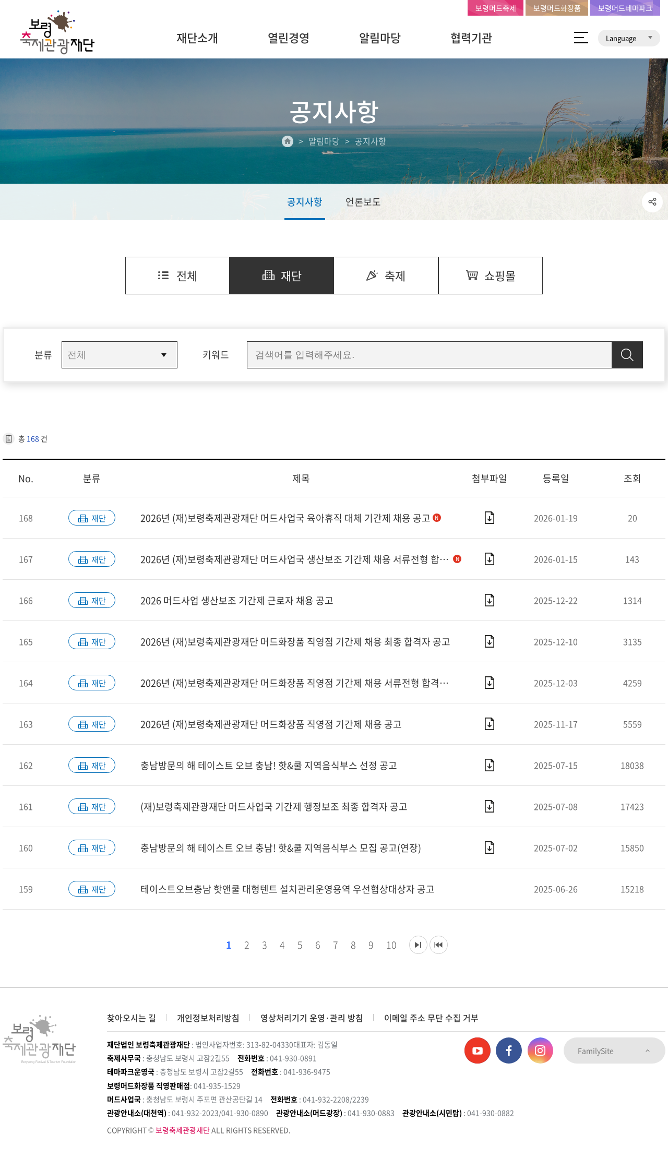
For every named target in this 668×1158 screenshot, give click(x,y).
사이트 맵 (581, 37)
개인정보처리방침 (208, 1017)
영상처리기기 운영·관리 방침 (311, 1017)
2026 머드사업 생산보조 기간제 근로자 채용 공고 (236, 600)
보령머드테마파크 (625, 8)
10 (389, 945)
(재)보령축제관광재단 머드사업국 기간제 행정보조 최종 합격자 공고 (274, 807)
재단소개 (197, 37)
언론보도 (363, 202)
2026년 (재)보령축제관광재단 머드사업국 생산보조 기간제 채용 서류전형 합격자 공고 (300, 559)
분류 (43, 355)
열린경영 (288, 37)
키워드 (215, 355)
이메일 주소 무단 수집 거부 (431, 1017)
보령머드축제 (495, 8)
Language (629, 38)
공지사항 (305, 202)
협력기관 (471, 37)
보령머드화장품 (557, 8)
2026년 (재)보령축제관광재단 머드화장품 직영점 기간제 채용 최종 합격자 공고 (295, 642)
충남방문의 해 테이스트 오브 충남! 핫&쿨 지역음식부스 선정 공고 (268, 765)
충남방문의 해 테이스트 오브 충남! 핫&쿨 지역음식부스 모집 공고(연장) (280, 848)
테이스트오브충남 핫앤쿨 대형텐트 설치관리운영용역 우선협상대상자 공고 (287, 889)
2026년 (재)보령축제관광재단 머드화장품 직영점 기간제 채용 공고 (271, 724)
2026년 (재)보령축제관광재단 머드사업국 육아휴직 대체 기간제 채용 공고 (290, 518)
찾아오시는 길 (131, 1017)
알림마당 (380, 37)
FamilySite (614, 1050)
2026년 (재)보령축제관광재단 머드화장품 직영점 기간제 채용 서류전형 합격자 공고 (300, 683)
